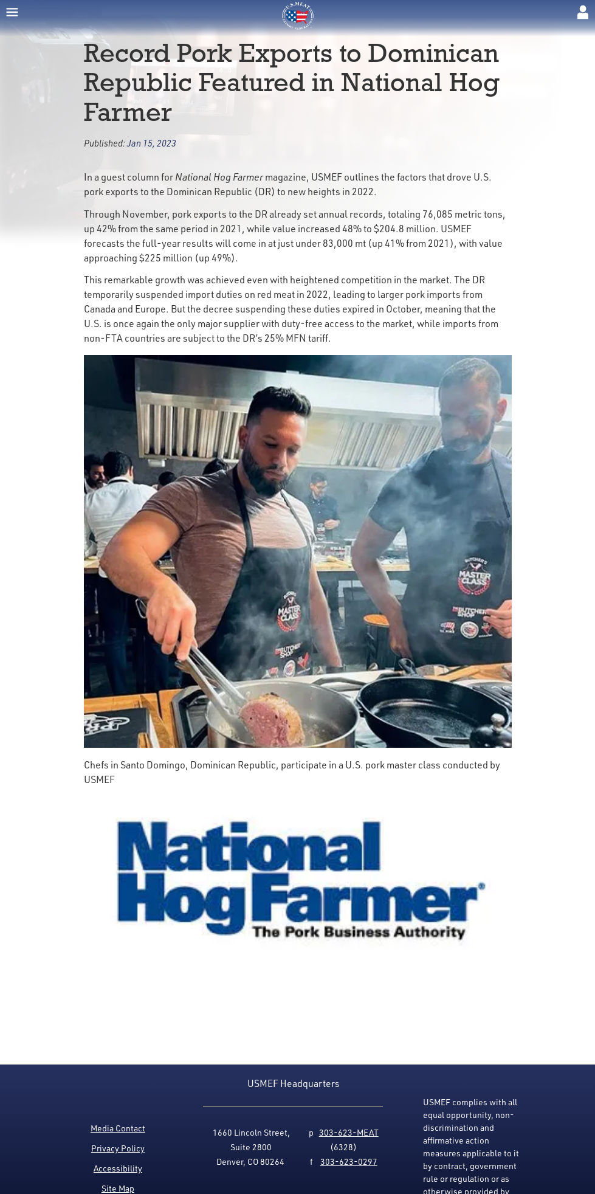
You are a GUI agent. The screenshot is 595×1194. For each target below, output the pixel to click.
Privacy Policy (118, 1148)
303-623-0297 (348, 1161)
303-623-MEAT (349, 1132)
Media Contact (118, 1128)
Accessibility (118, 1168)
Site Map (117, 1188)
